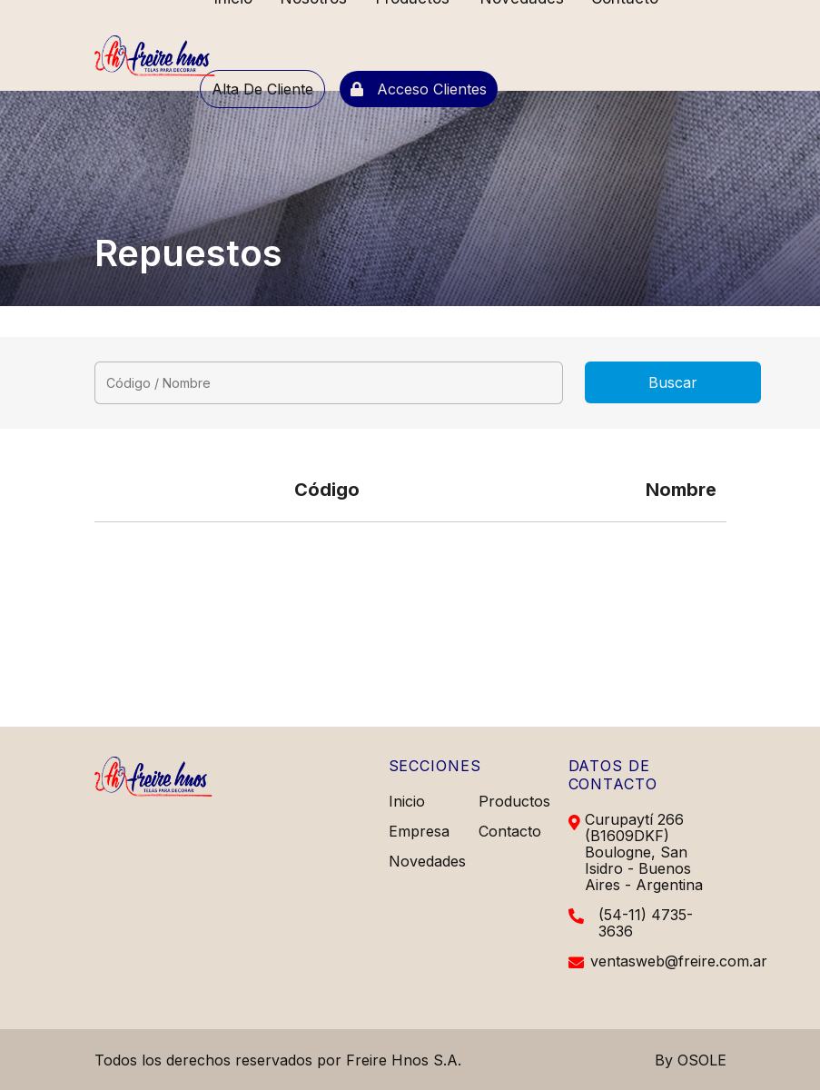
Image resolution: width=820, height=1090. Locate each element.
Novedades (427, 861)
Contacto (510, 831)
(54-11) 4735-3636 (645, 923)
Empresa (419, 831)
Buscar (672, 382)
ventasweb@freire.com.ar (678, 961)
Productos (514, 801)
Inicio (407, 801)
